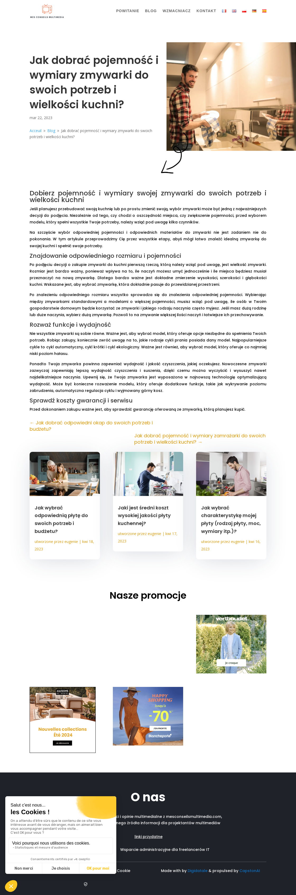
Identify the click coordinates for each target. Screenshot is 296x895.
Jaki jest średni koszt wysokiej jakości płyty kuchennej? (144, 515)
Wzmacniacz (177, 11)
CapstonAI (249, 870)
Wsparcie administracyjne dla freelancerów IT (165, 849)
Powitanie (127, 11)
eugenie (71, 541)
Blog (151, 11)
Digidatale (197, 870)
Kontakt (206, 11)
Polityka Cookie (116, 870)
